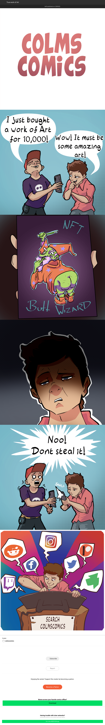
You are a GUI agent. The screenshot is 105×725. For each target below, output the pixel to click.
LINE (38, 652)
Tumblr (60, 652)
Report (52, 668)
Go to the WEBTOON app (52, 721)
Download (52, 703)
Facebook (45, 652)
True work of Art (13, 2)
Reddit (67, 652)
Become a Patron (52, 687)
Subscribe (53, 659)
